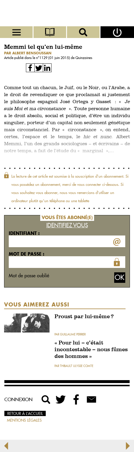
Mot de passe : (26, 254)
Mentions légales (24, 420)
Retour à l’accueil (25, 413)
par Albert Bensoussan (28, 53)
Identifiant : (24, 233)
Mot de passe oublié (29, 275)
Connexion (18, 399)
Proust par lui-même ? (84, 317)
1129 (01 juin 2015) (55, 58)
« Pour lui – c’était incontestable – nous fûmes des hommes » (91, 349)
